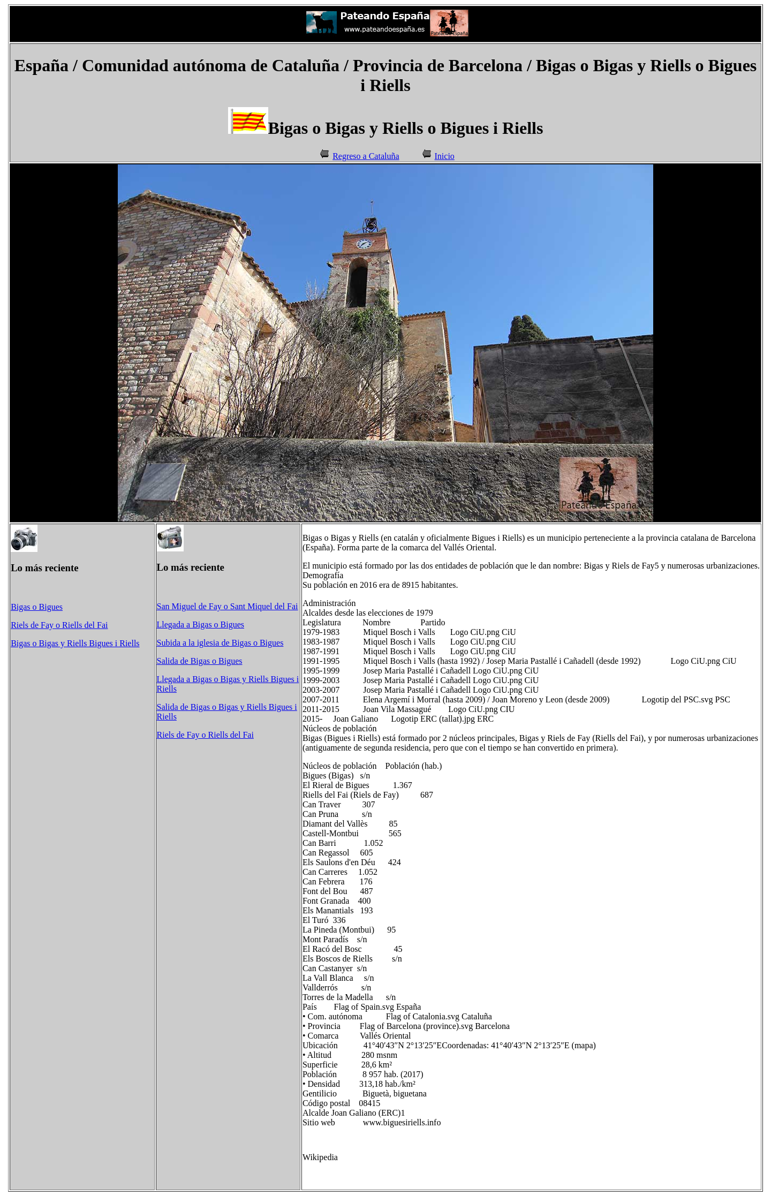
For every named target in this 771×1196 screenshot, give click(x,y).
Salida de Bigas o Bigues (200, 660)
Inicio (445, 156)
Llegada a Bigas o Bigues (201, 624)
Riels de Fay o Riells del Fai (59, 625)
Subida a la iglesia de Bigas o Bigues (220, 642)
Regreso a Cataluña (365, 156)
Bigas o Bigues (37, 606)
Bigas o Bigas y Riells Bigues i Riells (75, 643)
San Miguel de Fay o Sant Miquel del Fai (227, 606)
